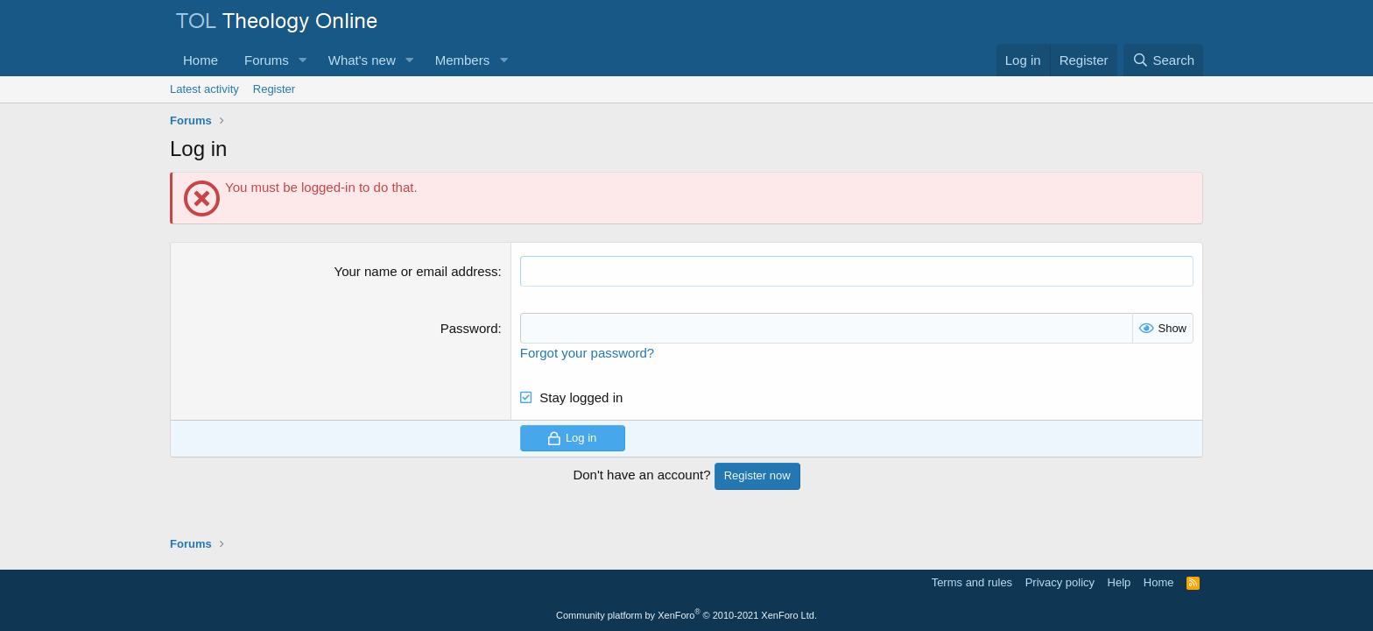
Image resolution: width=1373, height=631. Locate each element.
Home (200, 60)
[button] (303, 60)
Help (1119, 582)
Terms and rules (972, 582)
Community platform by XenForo (686, 615)
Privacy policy (1060, 582)
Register (274, 89)
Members (462, 60)
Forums (266, 60)
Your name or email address (416, 271)
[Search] (1163, 60)
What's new (362, 60)
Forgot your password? (587, 352)
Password (469, 328)
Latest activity (204, 89)
